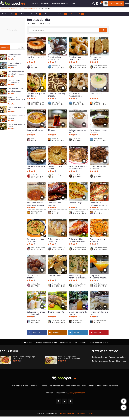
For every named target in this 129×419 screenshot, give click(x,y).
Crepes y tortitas (39, 147)
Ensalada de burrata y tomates (16, 117)
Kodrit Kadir (41, 38)
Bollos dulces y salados (58, 220)
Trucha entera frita (56, 312)
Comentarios (49, 14)
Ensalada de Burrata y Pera (16, 108)
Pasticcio (84, 183)
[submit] (103, 30)
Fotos (14, 14)
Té (65, 111)
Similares (62, 14)
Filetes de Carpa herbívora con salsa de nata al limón (77, 276)
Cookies (90, 413)
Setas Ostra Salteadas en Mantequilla (78, 167)
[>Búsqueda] (64, 30)
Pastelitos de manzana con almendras (74, 94)
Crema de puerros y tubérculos (35, 240)
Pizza (20, 9)
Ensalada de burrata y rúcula (16, 125)
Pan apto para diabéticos (96, 58)
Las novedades (26, 342)
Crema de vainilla (102, 74)
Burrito (94, 361)
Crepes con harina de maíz (36, 167)
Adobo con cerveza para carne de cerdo (35, 204)
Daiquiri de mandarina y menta (98, 276)
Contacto (83, 342)
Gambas (105, 220)
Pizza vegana (121, 361)
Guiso (64, 147)
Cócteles (105, 256)
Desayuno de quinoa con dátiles (36, 94)
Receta (4, 14)
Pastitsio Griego (75, 203)
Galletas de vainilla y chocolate (56, 94)
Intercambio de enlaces (99, 342)
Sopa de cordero (39, 111)
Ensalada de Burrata (107, 361)
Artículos (45, 4)
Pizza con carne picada (117, 357)
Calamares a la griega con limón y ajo (36, 313)
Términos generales (66, 413)
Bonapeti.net (5, 9)
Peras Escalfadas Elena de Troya (55, 58)
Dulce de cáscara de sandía (77, 131)
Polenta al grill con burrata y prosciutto (15, 81)
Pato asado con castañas (54, 204)
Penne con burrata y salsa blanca (15, 64)
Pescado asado (82, 256)
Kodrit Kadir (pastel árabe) (35, 58)
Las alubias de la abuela (55, 167)
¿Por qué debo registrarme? (46, 342)
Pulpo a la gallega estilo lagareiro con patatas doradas (69, 357)
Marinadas (41, 183)
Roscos (84, 38)
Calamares (41, 293)
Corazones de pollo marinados (98, 167)
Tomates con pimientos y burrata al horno (16, 99)
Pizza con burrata (30, 9)
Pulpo (85, 220)
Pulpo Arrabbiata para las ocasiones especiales (77, 240)
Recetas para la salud (101, 293)
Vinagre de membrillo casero (78, 313)
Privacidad (81, 413)
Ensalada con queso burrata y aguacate (15, 90)
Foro (74, 4)
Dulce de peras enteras (33, 276)
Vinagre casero (82, 293)
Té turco (51, 130)
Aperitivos (104, 147)
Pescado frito (61, 293)
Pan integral (104, 38)
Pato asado (62, 183)
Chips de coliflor (55, 275)
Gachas (42, 74)
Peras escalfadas (60, 38)
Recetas (35, 4)
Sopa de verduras (39, 220)
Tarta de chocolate (101, 111)
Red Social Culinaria (60, 4)
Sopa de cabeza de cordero (35, 131)
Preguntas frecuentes (68, 342)
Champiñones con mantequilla (75, 147)
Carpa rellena (103, 183)
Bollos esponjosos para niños (55, 240)
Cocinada (24, 14)
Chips (64, 256)
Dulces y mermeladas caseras (76, 111)
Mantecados (62, 74)
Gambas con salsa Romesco (97, 240)
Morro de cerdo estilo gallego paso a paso (23, 357)
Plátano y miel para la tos (99, 313)
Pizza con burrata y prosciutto (15, 56)
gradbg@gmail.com (76, 392)
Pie (86, 74)
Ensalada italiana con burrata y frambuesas (16, 73)
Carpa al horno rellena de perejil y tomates (97, 204)
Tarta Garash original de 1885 (99, 131)
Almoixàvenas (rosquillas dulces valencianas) (76, 58)
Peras (43, 256)
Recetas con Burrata (99, 357)
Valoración (36, 14)
